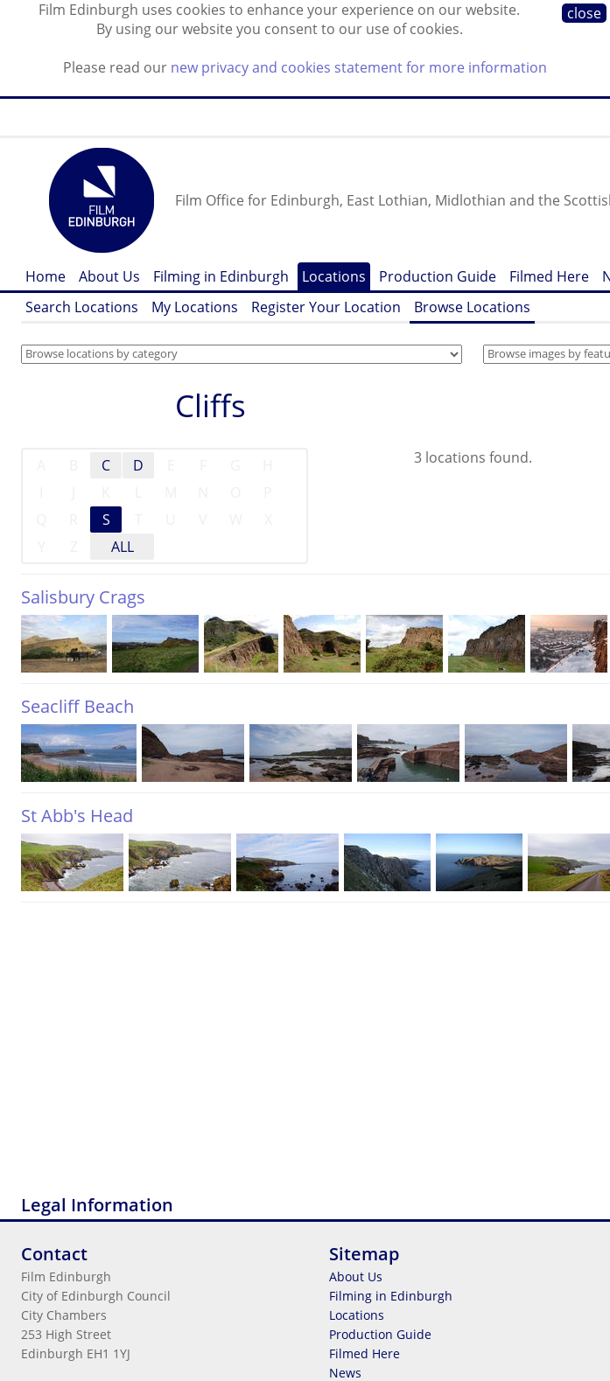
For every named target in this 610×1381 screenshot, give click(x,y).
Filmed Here (549, 276)
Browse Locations (472, 307)
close (584, 13)
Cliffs (210, 405)
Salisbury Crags (83, 597)
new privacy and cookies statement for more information (359, 67)
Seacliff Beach (77, 706)
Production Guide (437, 276)
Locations (334, 276)
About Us (109, 276)
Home (45, 276)
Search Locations (81, 307)
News (345, 1372)
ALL (122, 546)
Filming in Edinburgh (221, 276)
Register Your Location (326, 307)
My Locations (194, 307)
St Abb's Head (77, 815)
